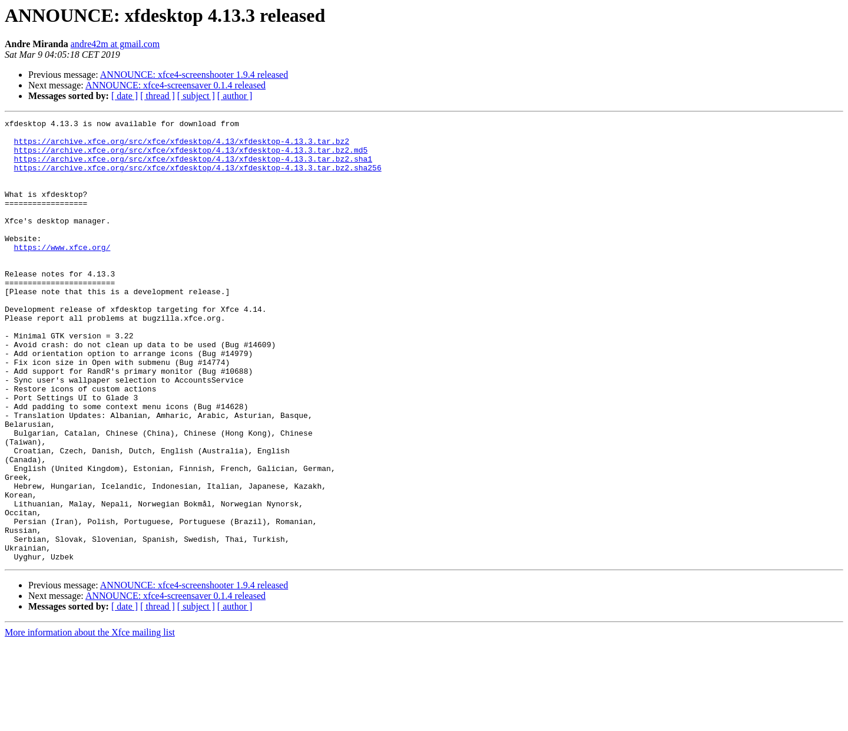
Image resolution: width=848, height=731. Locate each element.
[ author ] (235, 96)
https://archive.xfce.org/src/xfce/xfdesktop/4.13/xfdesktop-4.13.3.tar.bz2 (181, 146)
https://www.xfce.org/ (62, 273)
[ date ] (124, 96)
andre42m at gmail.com (115, 44)
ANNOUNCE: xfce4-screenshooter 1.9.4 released (194, 75)
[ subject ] (196, 96)
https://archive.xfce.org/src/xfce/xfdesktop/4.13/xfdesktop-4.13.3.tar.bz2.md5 (191, 157)
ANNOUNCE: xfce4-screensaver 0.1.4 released (175, 85)
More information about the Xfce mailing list (90, 721)
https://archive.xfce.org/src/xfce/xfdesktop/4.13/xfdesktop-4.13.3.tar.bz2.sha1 (193, 167)
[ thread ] (157, 96)
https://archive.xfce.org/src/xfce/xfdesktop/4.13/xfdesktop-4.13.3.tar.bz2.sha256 (198, 178)
